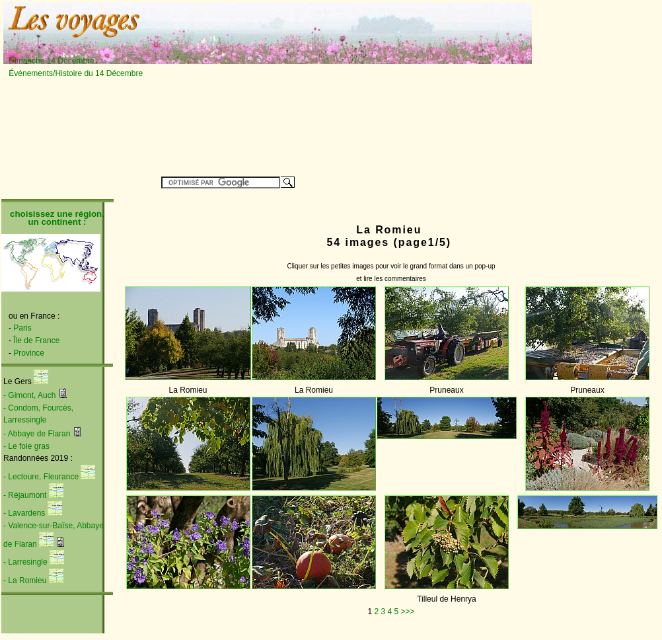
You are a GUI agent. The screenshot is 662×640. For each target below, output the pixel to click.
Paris (22, 328)
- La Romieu (24, 580)
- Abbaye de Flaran (36, 433)
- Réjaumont (24, 495)
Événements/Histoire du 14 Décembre (76, 73)
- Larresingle (25, 562)
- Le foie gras (26, 446)
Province (28, 353)
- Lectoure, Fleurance (41, 476)
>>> (408, 611)
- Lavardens (24, 513)
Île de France (36, 340)
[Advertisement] (299, 87)
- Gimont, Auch (29, 395)
